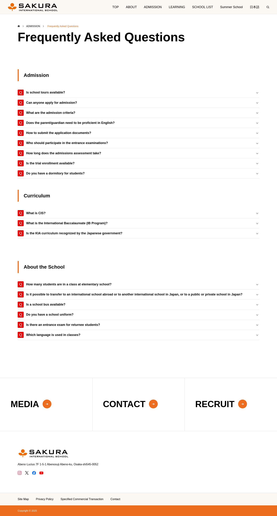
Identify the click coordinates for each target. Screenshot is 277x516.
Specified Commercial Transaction (82, 499)
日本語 (254, 7)
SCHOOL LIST (202, 7)
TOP (115, 7)
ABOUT (131, 7)
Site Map (23, 499)
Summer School (231, 7)
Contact (115, 499)
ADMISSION (153, 7)
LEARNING (177, 7)
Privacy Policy (45, 499)
